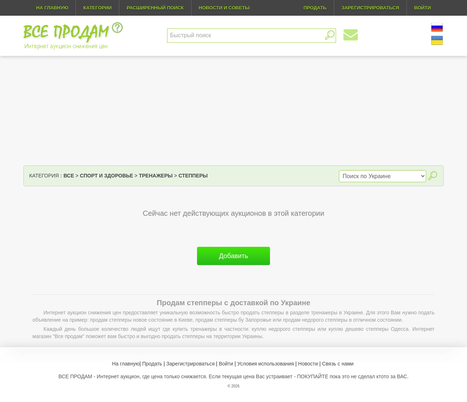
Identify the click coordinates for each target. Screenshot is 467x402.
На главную (52, 8)
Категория (44, 176)
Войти (226, 364)
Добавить (233, 256)
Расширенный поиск (155, 8)
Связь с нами (338, 364)
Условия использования (265, 364)
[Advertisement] (233, 111)
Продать (152, 364)
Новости (308, 364)
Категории (97, 8)
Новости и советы (224, 8)
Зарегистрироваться (190, 364)
